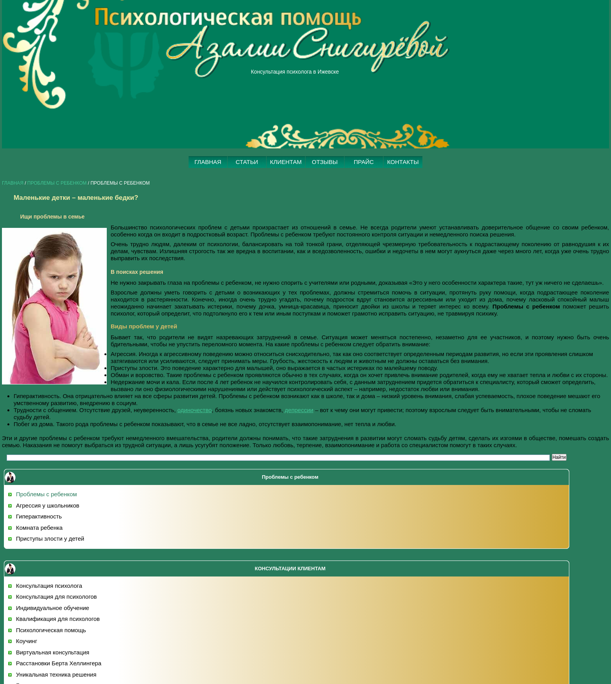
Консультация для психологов (56, 596)
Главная (12, 183)
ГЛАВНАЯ (207, 162)
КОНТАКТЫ (403, 162)
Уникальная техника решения (56, 674)
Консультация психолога (49, 585)
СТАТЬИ (247, 162)
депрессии (299, 410)
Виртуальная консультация (52, 652)
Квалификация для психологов (58, 618)
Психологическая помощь (51, 630)
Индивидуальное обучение (52, 608)
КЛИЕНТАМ (286, 162)
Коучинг (26, 641)
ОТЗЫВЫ (324, 162)
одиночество (194, 410)
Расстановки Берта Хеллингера (58, 663)
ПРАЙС (364, 162)
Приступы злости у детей (50, 538)
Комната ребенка (39, 527)
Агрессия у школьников (47, 505)
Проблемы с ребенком (57, 183)
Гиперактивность (39, 516)
